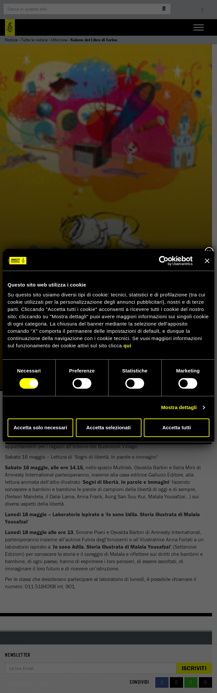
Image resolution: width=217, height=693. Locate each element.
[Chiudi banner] (207, 260)
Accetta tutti (176, 427)
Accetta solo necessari (40, 427)
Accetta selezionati (108, 427)
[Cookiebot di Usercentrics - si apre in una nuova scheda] (164, 261)
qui (127, 345)
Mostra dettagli (179, 407)
